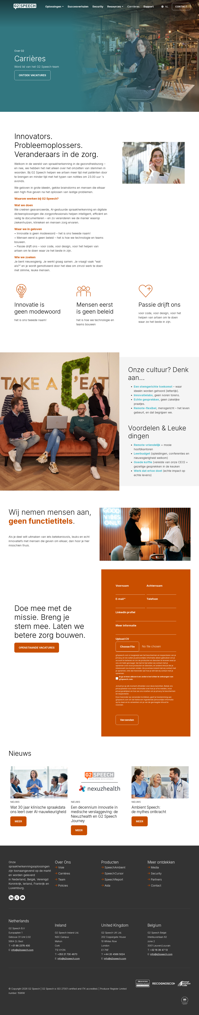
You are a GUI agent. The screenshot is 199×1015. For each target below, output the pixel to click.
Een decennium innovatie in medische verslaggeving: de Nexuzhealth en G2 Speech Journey (94, 814)
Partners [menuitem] (156, 879)
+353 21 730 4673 (67, 954)
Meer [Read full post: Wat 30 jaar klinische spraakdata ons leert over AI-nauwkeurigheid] (18, 821)
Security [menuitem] (156, 873)
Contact (181, 6)
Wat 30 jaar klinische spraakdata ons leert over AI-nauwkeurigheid (38, 809)
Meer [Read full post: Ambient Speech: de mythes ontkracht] (139, 821)
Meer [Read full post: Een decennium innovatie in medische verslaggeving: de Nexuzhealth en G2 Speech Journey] (79, 830)
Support (148, 6)
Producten (110, 862)
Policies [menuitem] (63, 885)
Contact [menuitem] (156, 885)
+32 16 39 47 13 (159, 949)
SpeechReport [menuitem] (114, 879)
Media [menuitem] (155, 867)
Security (97, 6)
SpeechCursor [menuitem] (114, 873)
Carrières (133, 6)
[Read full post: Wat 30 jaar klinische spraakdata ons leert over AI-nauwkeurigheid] (38, 782)
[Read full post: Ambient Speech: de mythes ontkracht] (160, 782)
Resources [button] (114, 6)
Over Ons (63, 862)
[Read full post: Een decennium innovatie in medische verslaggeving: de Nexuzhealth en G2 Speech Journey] (99, 782)
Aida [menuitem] (107, 885)
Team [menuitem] (61, 879)
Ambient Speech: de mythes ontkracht (149, 809)
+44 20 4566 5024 (114, 954)
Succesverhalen (78, 6)
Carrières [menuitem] (64, 873)
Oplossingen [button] (53, 6)
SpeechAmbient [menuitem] (115, 867)
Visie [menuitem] (61, 867)
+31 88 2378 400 (20, 945)
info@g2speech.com (22, 949)
